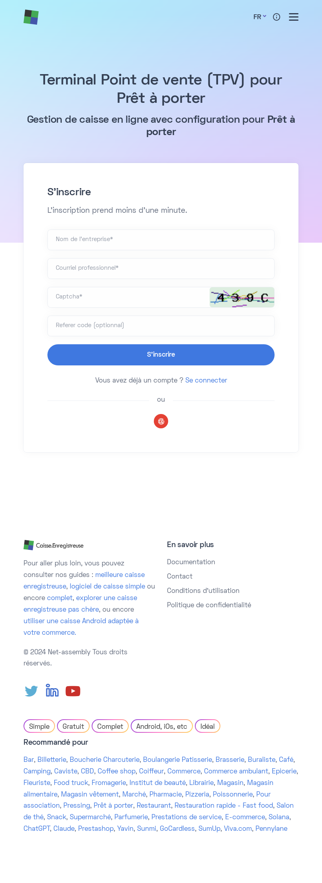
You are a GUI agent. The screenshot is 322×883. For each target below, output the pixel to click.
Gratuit (73, 727)
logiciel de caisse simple (107, 587)
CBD (87, 772)
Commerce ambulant (236, 772)
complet (60, 598)
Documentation (191, 562)
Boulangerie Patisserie (177, 760)
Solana (279, 817)
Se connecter (206, 381)
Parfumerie (131, 817)
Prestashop (96, 829)
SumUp (209, 829)
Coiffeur (151, 772)
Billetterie (51, 760)
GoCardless (177, 829)
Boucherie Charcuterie (104, 760)
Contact (179, 577)
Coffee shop (116, 772)
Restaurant (154, 806)
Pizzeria (197, 795)
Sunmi (146, 829)
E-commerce (245, 817)
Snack (56, 817)
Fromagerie (109, 783)
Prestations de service (186, 817)
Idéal (207, 727)
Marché (134, 795)
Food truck (71, 783)
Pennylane (271, 829)
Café (286, 760)
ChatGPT (37, 829)
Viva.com (238, 829)
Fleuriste (37, 783)
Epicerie (284, 772)
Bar (29, 760)
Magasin (230, 783)
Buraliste (261, 760)
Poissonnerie (233, 795)
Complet (110, 727)
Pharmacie (165, 795)
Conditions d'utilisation (203, 591)
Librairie (201, 783)
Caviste (65, 772)
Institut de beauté (158, 783)
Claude (64, 829)
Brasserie (230, 760)
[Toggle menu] (293, 17)
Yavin (125, 829)
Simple (39, 727)
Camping (37, 772)
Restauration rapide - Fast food (224, 806)
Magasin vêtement (90, 795)
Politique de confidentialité (209, 605)
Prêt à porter (113, 806)
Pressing (76, 806)
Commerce (183, 772)
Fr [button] (257, 17)
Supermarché (90, 817)
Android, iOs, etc (161, 727)
